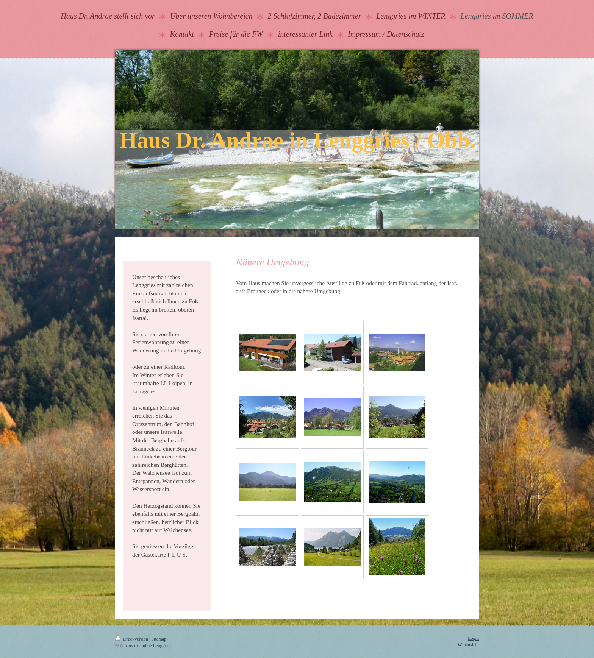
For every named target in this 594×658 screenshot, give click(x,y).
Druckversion (132, 639)
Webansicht (468, 644)
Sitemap (158, 639)
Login (473, 638)
